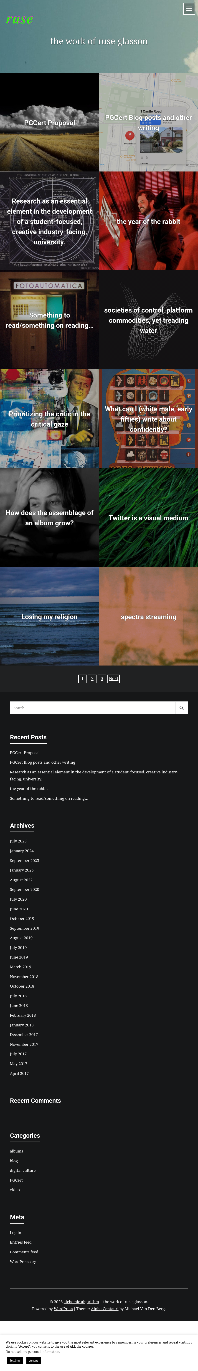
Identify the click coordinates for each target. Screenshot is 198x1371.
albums (16, 1151)
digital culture (23, 1170)
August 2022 (21, 879)
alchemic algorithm (81, 1301)
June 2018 (19, 1005)
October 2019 (22, 918)
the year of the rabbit (29, 788)
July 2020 (18, 899)
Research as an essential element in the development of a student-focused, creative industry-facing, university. (94, 775)
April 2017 (19, 1073)
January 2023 (22, 870)
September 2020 (24, 889)
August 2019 (21, 937)
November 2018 (24, 976)
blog (14, 1160)
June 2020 (19, 909)
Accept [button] (33, 1361)
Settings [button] (15, 1361)
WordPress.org (23, 1261)
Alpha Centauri (104, 1308)
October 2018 (22, 986)
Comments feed (24, 1251)
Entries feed (21, 1242)
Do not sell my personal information (32, 1351)
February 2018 (23, 1015)
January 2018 (22, 1025)
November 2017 (24, 1044)
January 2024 (22, 850)
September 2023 (24, 860)
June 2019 (19, 957)
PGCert (16, 1180)
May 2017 (19, 1063)
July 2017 (18, 1053)
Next (113, 678)
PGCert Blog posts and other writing (42, 762)
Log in (15, 1232)
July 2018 (18, 995)
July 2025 (18, 841)
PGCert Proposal (25, 752)
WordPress (63, 1308)
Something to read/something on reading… (49, 798)
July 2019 (18, 947)
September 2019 (24, 928)
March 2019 (20, 966)
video (15, 1189)
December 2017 (24, 1034)
